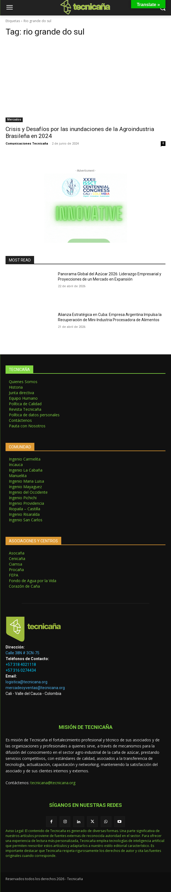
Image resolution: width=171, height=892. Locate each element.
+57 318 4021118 (21, 664)
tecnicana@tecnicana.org (52, 782)
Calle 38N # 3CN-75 (22, 653)
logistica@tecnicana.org (26, 682)
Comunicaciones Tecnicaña (27, 143)
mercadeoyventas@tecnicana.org (35, 688)
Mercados (14, 119)
